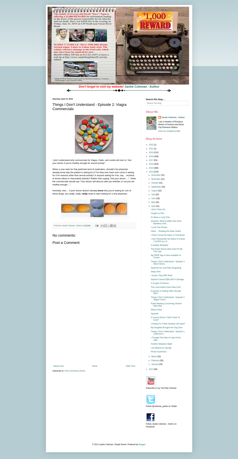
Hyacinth (155, 314)
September (156, 187)
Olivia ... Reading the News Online (166, 231)
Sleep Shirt (155, 272)
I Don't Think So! (158, 209)
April (153, 206)
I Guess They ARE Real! (161, 275)
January (155, 364)
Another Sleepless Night (161, 344)
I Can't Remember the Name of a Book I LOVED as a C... (168, 240)
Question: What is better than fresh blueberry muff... (166, 222)
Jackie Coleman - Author (141, 86)
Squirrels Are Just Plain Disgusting (166, 268)
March (154, 356)
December (156, 175)
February (155, 360)
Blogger (142, 444)
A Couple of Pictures (160, 283)
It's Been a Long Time (160, 217)
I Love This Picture (159, 227)
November (156, 179)
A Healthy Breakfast (159, 245)
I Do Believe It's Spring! (161, 348)
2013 (151, 369)
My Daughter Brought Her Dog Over (166, 327)
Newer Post (58, 366)
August (154, 190)
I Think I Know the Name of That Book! (168, 235)
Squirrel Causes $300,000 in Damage (167, 279)
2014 (151, 172)
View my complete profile (169, 131)
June (153, 198)
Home (94, 366)
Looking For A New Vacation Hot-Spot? (168, 324)
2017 (151, 160)
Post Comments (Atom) (75, 371)
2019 (151, 152)
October (155, 183)
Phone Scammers (158, 352)
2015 (151, 168)
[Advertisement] (94, 340)
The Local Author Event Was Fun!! (166, 287)
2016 (151, 164)
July (153, 194)
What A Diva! (156, 310)
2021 (151, 148)
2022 (151, 145)
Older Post (130, 366)
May (153, 202)
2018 (151, 156)
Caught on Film (157, 213)
